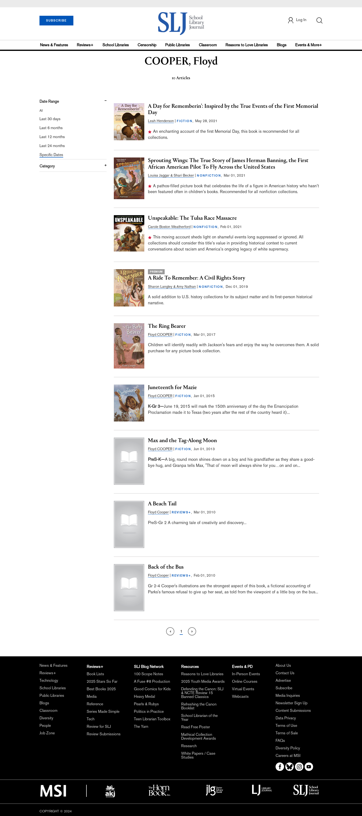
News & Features (54, 45)
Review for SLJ (99, 726)
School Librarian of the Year (199, 717)
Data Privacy (286, 718)
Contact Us (285, 673)
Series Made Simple (103, 711)
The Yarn (141, 726)
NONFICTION (209, 175)
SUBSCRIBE (56, 20)
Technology (48, 680)
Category (47, 166)
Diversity (46, 718)
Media (92, 696)
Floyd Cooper (158, 512)
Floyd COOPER (160, 334)
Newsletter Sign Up (292, 703)
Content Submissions (293, 710)
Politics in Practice (149, 711)
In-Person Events (246, 674)
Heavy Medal (144, 696)
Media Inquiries (288, 695)
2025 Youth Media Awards (203, 681)
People (45, 725)
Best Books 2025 (101, 689)
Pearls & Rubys (146, 704)
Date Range (49, 101)
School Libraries (115, 45)
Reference (95, 704)
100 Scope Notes (148, 674)
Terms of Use (286, 725)
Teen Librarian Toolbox (152, 719)
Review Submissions (104, 734)
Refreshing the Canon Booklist (198, 706)
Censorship (147, 45)
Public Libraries (177, 45)
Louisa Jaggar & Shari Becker (171, 175)
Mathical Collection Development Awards (198, 736)
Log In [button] (296, 20)
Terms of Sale (287, 733)
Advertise (283, 680)
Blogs (281, 45)
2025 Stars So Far (102, 681)
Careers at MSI (288, 755)
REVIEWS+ (181, 512)
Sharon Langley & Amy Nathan (172, 286)
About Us (283, 665)
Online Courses (244, 681)
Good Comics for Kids (152, 689)
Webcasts (240, 696)
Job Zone (47, 733)
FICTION (185, 121)
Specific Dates (51, 154)
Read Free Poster (195, 727)
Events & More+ (308, 45)
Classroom (208, 45)
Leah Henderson (161, 121)
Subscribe (284, 688)
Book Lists (95, 674)
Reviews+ (85, 45)
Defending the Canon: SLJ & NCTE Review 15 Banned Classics (202, 693)
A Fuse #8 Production (152, 681)
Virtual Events (243, 689)
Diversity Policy (288, 748)
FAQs (280, 740)
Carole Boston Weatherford (169, 227)
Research (189, 746)
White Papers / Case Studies (198, 755)
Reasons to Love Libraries (246, 45)
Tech (90, 719)
